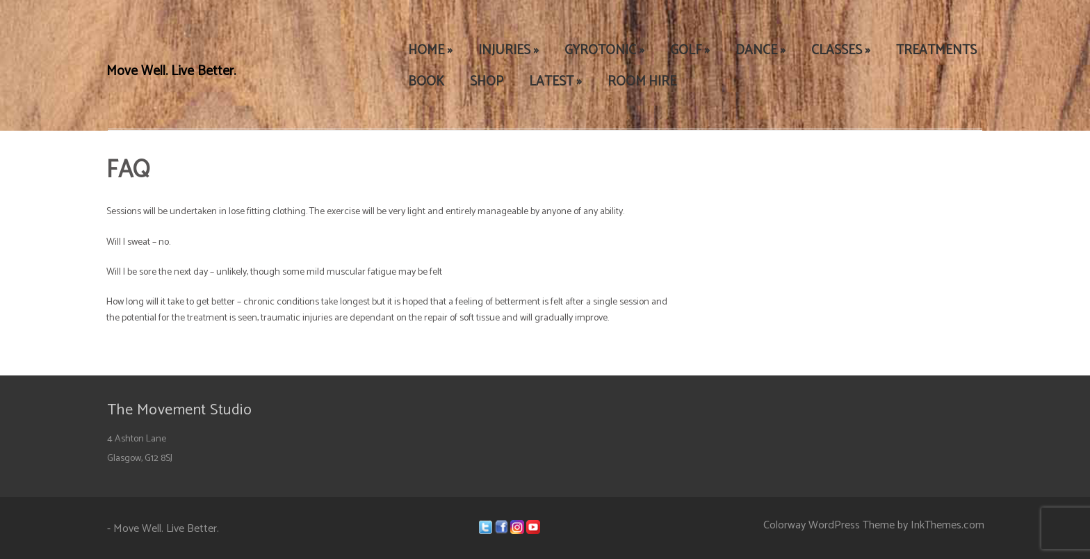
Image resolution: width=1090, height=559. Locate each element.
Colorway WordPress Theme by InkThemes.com (873, 525)
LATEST (555, 81)
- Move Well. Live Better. (163, 528)
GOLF (690, 50)
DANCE (760, 50)
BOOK (426, 81)
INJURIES (508, 50)
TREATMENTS (936, 50)
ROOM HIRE (642, 81)
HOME (430, 50)
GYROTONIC (604, 50)
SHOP (486, 81)
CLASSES (840, 50)
